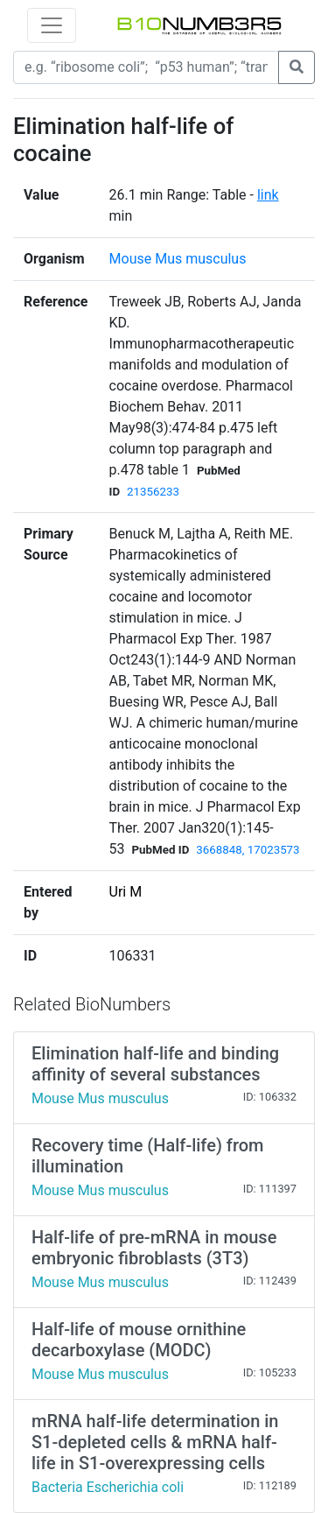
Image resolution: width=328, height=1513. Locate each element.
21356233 (153, 491)
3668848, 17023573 (247, 849)
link (268, 194)
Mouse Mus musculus (178, 258)
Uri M (126, 891)
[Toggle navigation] (51, 25)
